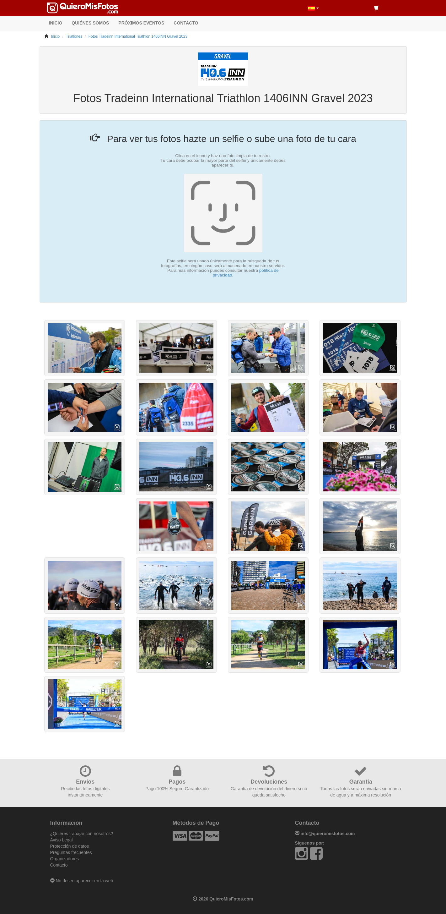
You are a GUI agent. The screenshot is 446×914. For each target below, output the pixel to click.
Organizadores (64, 858)
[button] (313, 7)
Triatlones (74, 36)
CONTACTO (186, 22)
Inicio (55, 36)
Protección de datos (69, 846)
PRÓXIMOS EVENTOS (141, 22)
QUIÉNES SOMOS (90, 22)
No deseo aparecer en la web (81, 880)
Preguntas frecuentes (71, 852)
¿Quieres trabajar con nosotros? (81, 833)
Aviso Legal (61, 839)
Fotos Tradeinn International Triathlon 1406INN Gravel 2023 (138, 36)
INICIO (55, 22)
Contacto (59, 864)
